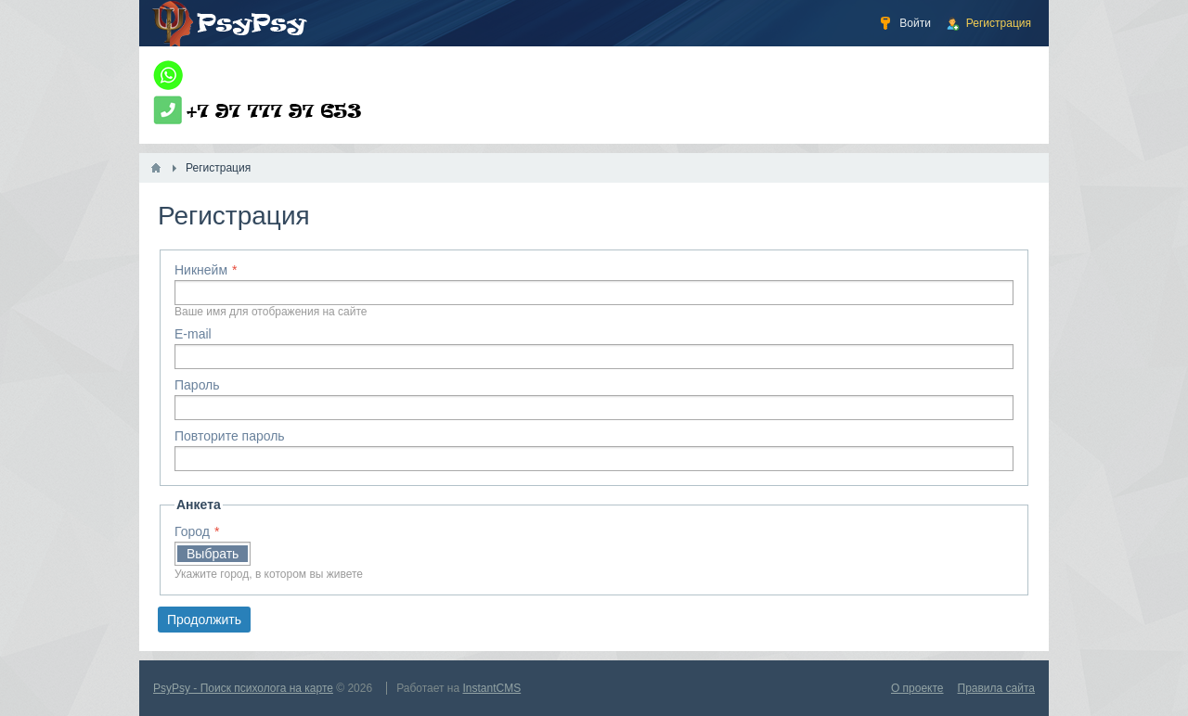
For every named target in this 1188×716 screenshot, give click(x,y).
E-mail (193, 333)
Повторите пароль (229, 435)
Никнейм (200, 269)
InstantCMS (492, 688)
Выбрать (213, 553)
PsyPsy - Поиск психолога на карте (243, 688)
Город (192, 531)
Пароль (197, 384)
